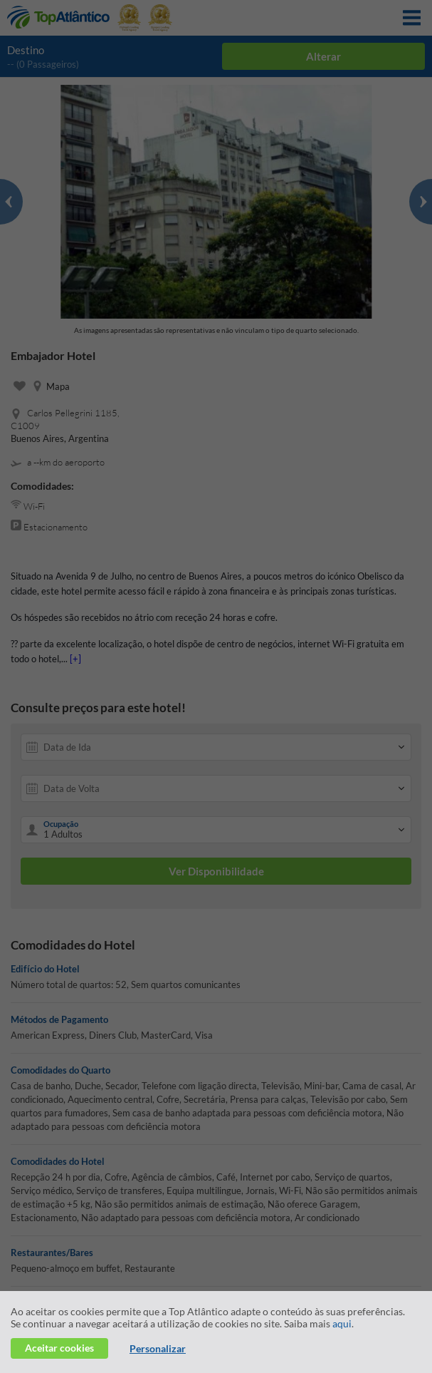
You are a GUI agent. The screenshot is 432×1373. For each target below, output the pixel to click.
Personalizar (158, 1348)
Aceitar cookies (59, 1348)
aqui (342, 1323)
